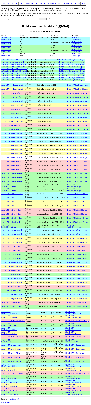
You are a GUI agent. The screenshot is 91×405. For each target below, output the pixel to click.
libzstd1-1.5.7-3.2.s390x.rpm (74, 357)
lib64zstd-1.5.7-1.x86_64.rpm (76, 46)
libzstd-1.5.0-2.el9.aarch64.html (11, 278)
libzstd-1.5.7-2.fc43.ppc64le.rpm (77, 105)
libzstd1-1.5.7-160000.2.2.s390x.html (13, 337)
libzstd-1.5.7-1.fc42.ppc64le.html (12, 121)
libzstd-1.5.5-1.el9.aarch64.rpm (77, 230)
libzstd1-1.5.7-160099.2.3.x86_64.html (9, 325)
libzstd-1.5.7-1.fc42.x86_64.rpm (77, 129)
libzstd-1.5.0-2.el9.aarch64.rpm (77, 278)
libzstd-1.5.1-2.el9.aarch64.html (11, 262)
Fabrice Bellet (5, 402)
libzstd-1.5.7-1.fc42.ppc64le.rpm (77, 121)
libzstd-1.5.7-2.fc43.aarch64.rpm (77, 101)
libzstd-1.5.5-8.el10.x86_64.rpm (77, 218)
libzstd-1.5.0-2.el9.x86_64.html (11, 290)
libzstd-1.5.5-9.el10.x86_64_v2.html (8, 186)
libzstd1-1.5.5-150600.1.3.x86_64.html (9, 377)
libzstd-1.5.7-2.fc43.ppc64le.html (12, 105)
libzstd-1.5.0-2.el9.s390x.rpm (76, 286)
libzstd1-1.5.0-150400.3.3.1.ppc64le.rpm (73, 385)
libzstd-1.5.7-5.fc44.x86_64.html (11, 97)
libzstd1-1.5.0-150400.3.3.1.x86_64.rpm (73, 393)
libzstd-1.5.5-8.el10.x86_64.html (11, 218)
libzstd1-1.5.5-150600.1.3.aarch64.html (9, 365)
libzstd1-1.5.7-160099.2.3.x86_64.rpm (73, 325)
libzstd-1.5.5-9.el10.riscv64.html (11, 157)
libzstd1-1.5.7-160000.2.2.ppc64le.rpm (73, 333)
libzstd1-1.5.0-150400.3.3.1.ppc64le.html (9, 385)
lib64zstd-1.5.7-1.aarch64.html (6, 38)
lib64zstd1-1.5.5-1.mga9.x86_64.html (13, 66)
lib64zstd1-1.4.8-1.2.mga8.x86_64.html (14, 71)
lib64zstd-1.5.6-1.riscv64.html (6, 55)
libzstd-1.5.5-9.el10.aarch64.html (12, 133)
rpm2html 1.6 (14, 399)
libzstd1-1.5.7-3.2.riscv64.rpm (75, 353)
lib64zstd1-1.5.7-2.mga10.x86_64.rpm (71, 62)
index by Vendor (40, 3)
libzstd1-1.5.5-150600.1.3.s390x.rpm (77, 373)
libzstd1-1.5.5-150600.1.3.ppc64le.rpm (73, 369)
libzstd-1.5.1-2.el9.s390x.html (10, 270)
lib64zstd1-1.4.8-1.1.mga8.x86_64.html (14, 75)
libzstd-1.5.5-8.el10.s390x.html (11, 210)
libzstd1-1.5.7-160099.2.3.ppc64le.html (9, 317)
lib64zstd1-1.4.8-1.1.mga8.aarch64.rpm (72, 73)
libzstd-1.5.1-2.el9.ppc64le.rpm (77, 266)
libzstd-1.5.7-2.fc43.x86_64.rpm (77, 113)
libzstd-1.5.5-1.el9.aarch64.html (11, 230)
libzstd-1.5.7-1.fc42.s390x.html (11, 125)
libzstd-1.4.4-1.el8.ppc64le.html (11, 298)
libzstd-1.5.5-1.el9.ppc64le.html (11, 238)
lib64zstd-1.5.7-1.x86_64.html (6, 46)
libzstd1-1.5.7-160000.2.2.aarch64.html (9, 329)
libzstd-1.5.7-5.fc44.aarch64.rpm (77, 85)
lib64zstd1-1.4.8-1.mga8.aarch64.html (13, 78)
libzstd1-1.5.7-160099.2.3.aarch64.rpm (73, 313)
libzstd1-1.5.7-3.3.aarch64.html (11, 345)
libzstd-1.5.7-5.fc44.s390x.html (11, 93)
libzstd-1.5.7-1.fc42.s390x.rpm (77, 125)
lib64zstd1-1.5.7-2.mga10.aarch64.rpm (71, 60)
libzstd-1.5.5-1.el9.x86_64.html (11, 254)
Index (4, 3)
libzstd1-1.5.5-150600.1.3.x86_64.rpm (73, 377)
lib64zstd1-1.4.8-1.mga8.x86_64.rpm (71, 80)
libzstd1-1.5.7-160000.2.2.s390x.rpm (77, 337)
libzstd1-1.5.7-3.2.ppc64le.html (11, 349)
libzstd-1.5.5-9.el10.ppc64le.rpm (77, 145)
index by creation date (54, 3)
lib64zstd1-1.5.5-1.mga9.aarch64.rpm (71, 64)
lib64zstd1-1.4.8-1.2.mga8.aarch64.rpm (72, 69)
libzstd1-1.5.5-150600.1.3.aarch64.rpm (73, 365)
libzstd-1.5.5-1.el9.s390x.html (10, 246)
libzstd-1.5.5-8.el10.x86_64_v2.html (8, 226)
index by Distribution (26, 3)
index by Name (68, 3)
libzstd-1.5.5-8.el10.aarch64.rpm (77, 194)
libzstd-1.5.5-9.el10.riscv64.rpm (77, 157)
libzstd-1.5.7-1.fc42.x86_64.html (11, 129)
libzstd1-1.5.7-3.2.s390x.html (10, 357)
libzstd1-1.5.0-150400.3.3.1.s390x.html (9, 389)
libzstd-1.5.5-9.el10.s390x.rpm (77, 161)
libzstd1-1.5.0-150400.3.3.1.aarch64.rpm (73, 381)
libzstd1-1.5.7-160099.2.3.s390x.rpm (77, 321)
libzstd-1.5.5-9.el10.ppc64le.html (12, 145)
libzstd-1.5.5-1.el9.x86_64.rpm (77, 254)
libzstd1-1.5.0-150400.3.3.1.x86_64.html (9, 393)
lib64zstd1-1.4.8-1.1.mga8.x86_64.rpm (72, 75)
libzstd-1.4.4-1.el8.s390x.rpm (76, 303)
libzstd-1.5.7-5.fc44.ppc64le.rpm (77, 89)
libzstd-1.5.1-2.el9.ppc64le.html (11, 266)
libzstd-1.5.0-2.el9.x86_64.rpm (77, 290)
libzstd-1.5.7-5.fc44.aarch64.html (12, 85)
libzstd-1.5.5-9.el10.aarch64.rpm (77, 133)
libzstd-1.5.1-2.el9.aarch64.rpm (77, 262)
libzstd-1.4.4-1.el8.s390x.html (10, 303)
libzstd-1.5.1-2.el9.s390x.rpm (76, 270)
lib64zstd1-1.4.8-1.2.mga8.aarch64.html (14, 69)
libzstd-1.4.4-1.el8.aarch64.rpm (77, 294)
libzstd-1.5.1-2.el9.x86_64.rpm (77, 274)
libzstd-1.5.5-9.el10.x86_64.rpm (77, 174)
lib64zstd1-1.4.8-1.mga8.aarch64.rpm (71, 78)
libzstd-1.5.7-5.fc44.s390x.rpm (77, 93)
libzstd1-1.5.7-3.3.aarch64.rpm (75, 345)
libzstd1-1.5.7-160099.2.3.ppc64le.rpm (73, 317)
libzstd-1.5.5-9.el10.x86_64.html (11, 174)
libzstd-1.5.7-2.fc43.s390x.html (11, 109)
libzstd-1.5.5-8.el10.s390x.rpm (77, 210)
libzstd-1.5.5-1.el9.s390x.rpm (76, 246)
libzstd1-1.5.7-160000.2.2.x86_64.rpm (73, 341)
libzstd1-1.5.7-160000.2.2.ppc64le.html (9, 333)
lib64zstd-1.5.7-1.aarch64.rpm (76, 38)
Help (83, 3)
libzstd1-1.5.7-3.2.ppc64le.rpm (75, 349)
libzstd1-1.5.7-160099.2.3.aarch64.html (9, 313)
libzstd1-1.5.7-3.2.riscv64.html (11, 353)
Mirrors (77, 3)
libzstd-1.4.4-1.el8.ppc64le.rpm (77, 298)
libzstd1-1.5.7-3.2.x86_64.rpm (75, 361)
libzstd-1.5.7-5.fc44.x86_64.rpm (77, 97)
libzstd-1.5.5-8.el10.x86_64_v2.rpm (74, 226)
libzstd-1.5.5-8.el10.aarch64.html (12, 194)
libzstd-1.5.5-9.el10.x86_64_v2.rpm (74, 186)
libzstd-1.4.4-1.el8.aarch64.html (11, 294)
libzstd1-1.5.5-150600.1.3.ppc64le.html (9, 369)
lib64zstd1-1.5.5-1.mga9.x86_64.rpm (71, 66)
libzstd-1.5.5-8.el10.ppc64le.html (12, 202)
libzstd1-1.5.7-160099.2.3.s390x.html (13, 321)
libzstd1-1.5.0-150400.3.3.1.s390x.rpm (73, 389)
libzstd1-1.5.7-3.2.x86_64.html (11, 361)
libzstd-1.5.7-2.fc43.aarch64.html (12, 101)
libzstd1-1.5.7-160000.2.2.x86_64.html (9, 341)
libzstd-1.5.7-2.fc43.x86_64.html (11, 113)
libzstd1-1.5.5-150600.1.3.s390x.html (13, 373)
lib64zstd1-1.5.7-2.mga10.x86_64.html (13, 62)
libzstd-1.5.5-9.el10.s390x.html (11, 161)
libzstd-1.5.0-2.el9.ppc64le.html (11, 282)
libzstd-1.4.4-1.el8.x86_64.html (11, 307)
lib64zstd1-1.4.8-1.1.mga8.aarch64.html (14, 73)
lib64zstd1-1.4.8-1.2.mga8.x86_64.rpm (72, 71)
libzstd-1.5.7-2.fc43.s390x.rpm (77, 109)
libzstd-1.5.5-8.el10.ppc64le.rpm (77, 202)
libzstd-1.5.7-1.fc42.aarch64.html (12, 117)
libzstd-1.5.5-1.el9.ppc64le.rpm (77, 238)
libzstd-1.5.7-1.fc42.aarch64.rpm (77, 117)
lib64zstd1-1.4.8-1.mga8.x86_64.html (13, 80)
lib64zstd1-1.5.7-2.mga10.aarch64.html (14, 60)
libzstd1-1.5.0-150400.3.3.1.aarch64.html (9, 381)
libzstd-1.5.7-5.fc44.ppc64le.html (12, 89)
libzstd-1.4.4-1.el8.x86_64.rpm (77, 307)
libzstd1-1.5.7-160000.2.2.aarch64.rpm (73, 329)
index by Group (13, 3)
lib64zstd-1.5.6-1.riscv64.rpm (76, 55)
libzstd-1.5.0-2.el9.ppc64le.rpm (77, 282)
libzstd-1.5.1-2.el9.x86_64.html (11, 274)
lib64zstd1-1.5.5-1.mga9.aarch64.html (13, 64)
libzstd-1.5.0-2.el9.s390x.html (10, 286)
